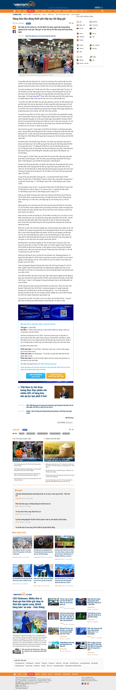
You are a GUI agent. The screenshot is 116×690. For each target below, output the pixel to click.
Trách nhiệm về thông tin (21, 688)
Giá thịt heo (37, 665)
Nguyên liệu (37, 14)
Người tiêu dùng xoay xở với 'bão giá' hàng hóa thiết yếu (41, 36)
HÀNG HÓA (30, 11)
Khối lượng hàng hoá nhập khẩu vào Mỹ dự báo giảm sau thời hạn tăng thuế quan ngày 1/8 (27, 474)
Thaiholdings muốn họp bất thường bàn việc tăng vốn (67, 644)
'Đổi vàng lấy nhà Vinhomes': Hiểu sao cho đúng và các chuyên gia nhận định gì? (34, 651)
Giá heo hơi (58, 663)
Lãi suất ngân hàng (85, 663)
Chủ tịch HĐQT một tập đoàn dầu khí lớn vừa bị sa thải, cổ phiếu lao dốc (22, 579)
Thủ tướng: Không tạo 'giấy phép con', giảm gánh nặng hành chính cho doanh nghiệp (27, 469)
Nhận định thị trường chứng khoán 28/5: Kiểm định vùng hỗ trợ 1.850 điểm (94, 601)
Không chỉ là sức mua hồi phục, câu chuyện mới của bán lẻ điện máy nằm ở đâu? (66, 631)
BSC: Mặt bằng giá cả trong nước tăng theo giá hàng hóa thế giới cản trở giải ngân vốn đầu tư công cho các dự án (49, 406)
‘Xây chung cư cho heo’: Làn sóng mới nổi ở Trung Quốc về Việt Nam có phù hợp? (22, 552)
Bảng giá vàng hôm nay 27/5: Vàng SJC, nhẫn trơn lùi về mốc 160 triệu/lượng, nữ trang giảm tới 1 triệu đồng (60, 465)
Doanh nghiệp (58, 585)
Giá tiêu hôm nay (74, 663)
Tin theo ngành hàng (85, 17)
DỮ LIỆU (81, 11)
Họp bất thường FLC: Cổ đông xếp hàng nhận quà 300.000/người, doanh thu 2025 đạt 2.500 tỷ (64, 580)
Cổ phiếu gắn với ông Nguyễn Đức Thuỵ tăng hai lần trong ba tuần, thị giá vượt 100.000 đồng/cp (43, 552)
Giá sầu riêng (29, 665)
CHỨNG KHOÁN (57, 11)
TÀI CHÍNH (43, 11)
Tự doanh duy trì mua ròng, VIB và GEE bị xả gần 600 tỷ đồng (35, 527)
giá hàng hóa (66, 433)
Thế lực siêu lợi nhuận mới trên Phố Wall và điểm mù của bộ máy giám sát (66, 601)
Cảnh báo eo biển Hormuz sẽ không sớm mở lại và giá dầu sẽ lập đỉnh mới (43, 580)
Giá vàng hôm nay (19, 663)
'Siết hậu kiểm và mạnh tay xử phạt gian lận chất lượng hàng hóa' (27, 479)
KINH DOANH (75, 11)
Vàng (44, 14)
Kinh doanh (18, 498)
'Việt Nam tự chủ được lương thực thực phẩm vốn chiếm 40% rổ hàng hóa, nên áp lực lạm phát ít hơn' (33, 392)
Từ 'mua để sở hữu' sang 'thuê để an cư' (28, 512)
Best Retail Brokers (59, 665)
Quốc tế (17, 506)
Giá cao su (49, 665)
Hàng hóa (17, 14)
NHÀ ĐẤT (50, 11)
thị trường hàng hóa (55, 433)
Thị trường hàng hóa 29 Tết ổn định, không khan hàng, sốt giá (27, 464)
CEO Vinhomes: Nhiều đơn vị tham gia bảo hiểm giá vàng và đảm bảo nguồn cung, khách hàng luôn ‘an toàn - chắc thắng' (29, 603)
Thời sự (17, 522)
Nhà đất (17, 514)
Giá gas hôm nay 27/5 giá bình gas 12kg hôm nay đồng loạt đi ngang (59, 471)
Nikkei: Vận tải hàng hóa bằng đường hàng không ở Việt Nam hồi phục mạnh (49, 412)
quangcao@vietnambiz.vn (91, 680)
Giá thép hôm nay (19, 665)
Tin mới (19, 490)
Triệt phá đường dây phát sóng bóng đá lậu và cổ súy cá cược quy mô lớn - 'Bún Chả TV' (42, 495)
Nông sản (51, 14)
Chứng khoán (37, 557)
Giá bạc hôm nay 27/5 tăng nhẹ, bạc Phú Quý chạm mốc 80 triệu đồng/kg (60, 476)
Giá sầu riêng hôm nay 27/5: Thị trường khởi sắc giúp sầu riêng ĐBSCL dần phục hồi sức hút (59, 480)
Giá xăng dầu (94, 663)
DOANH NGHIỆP (66, 11)
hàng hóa (21, 433)
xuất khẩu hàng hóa (42, 433)
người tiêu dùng (31, 433)
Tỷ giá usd (37, 663)
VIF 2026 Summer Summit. (47, 364)
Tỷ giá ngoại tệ (29, 663)
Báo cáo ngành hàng (62, 14)
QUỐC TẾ (37, 11)
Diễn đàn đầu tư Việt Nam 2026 (73, 665)
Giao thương (75, 14)
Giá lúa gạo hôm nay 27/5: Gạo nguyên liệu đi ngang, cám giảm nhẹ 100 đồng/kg (59, 459)
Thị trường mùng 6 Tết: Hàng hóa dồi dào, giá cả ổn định (27, 459)
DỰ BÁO (25, 11)
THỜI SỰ (19, 11)
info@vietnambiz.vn (23, 686)
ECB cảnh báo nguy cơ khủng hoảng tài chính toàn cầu (33, 504)
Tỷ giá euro (51, 663)
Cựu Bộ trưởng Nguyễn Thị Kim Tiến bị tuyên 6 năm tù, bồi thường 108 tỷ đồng (40, 520)
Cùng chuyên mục (52, 439)
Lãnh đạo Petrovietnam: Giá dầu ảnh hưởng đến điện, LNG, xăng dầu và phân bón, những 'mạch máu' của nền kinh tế (67, 616)
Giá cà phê (65, 663)
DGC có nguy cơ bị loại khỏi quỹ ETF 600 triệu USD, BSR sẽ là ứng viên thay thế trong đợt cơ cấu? (94, 646)
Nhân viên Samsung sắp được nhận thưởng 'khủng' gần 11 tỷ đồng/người (94, 631)
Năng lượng (27, 14)
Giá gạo (43, 665)
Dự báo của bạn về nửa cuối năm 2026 (56, 376)
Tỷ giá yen (44, 663)
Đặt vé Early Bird (36, 376)
